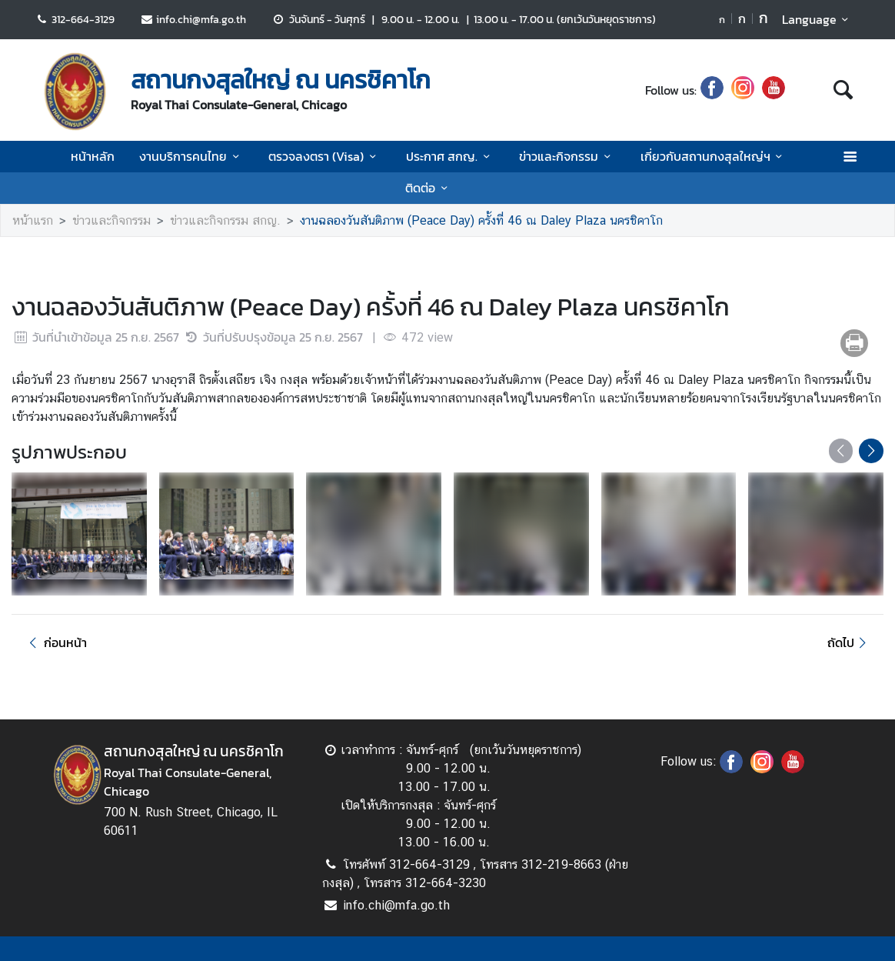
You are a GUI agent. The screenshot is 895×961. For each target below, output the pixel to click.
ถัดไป (849, 642)
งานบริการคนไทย (191, 156)
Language (817, 19)
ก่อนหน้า (55, 642)
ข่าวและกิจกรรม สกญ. (225, 220)
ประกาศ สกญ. (450, 156)
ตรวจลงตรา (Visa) (324, 156)
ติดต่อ (428, 188)
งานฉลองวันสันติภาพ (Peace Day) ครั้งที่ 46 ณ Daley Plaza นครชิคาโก (481, 220)
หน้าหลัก (93, 156)
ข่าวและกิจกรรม (567, 156)
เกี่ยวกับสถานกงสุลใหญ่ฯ (713, 156)
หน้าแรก (32, 220)
